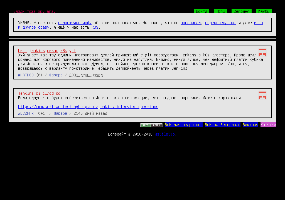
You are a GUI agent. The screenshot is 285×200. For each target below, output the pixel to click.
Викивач (250, 124)
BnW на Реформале (222, 124)
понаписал (191, 22)
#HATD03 (26, 74)
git (72, 50)
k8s (63, 50)
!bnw (220, 11)
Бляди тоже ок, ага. (34, 11)
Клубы (263, 11)
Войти (201, 11)
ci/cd (48, 93)
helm (22, 50)
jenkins (37, 50)
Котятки (268, 124)
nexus (52, 50)
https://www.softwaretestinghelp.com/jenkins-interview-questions (88, 106)
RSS (95, 27)
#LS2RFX (26, 113)
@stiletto (165, 134)
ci (38, 93)
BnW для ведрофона (184, 124)
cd (58, 93)
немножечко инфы (75, 22)
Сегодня (241, 11)
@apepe (56, 74)
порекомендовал (220, 22)
